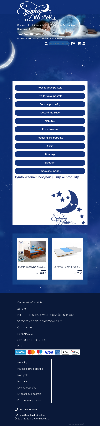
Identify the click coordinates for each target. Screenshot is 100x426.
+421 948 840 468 (29, 34)
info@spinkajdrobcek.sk (32, 415)
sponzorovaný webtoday (77, 424)
